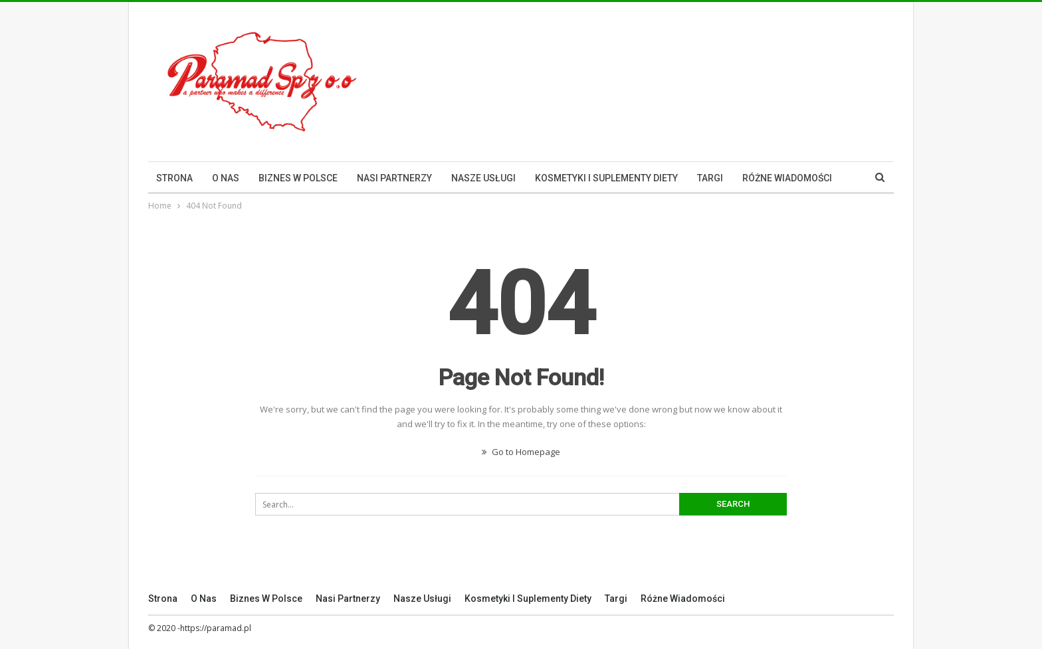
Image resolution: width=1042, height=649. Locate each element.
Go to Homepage (521, 452)
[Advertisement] (652, 80)
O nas (225, 178)
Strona (174, 178)
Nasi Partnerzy (394, 178)
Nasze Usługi (483, 178)
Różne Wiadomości (787, 178)
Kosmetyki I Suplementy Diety (606, 178)
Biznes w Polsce (298, 178)
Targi (710, 178)
